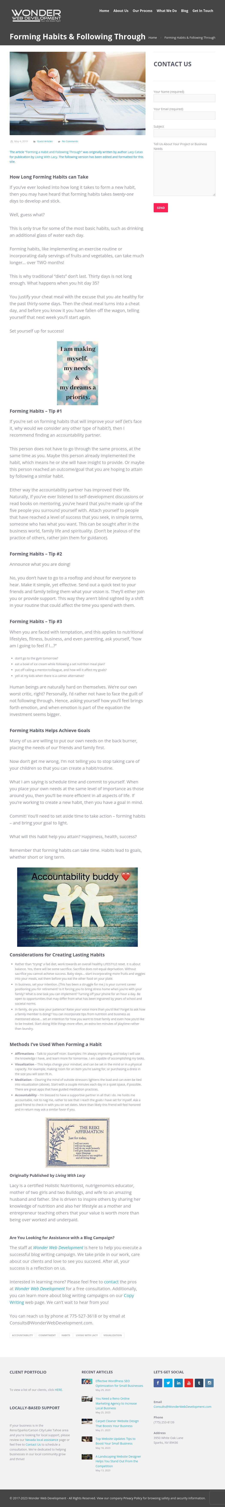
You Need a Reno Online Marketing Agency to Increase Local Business (116, 1403)
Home (152, 37)
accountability (22, 1335)
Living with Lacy (87, 1335)
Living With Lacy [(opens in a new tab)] (46, 157)
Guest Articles (45, 141)
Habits (66, 1335)
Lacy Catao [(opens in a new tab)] (135, 152)
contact (111, 1282)
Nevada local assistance (41, 1440)
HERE (58, 1390)
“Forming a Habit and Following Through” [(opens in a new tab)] (53, 152)
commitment (47, 1335)
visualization (113, 1335)
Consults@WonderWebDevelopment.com (183, 1407)
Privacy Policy (132, 1498)
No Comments (70, 141)
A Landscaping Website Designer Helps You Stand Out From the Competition (118, 1461)
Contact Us (33, 1444)
